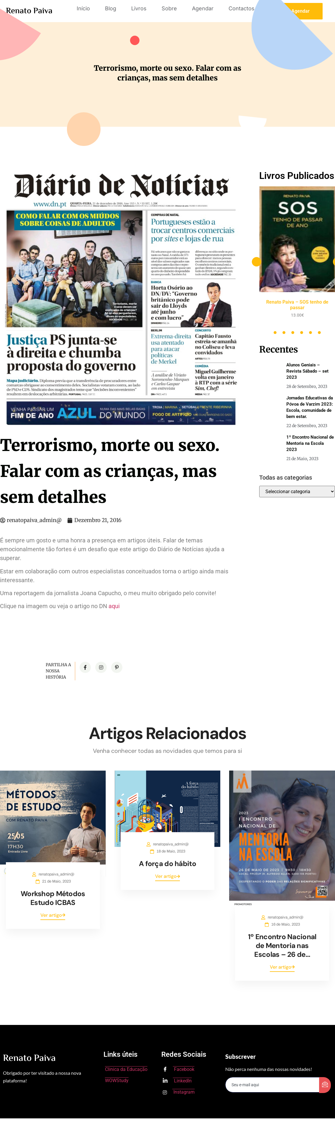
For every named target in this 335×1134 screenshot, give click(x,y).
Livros (139, 8)
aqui (114, 606)
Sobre (169, 8)
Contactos (241, 8)
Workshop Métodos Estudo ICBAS (53, 898)
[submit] (325, 1085)
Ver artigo (52, 915)
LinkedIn (177, 1081)
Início (83, 8)
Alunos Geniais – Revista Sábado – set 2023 (307, 371)
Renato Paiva (29, 11)
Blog (110, 8)
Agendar (203, 8)
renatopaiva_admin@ (56, 874)
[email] (272, 1084)
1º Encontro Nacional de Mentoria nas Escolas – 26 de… (282, 945)
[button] (256, 261)
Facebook (178, 1070)
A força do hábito (167, 863)
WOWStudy (117, 1080)
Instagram (179, 1092)
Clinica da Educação (126, 1069)
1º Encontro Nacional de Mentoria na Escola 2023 (310, 443)
